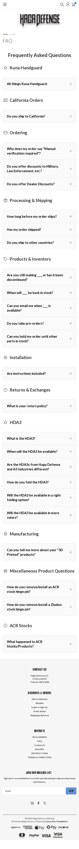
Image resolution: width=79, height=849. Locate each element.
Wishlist (40, 703)
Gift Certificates (40, 699)
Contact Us (39, 745)
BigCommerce (29, 821)
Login (34, 707)
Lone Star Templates (57, 821)
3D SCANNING (39, 737)
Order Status (39, 711)
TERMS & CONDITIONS (39, 757)
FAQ (13, 34)
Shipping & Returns (39, 715)
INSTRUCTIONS (39, 753)
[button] (39, 83)
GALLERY (39, 749)
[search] (61, 4)
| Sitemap (50, 818)
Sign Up (44, 707)
